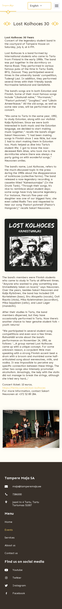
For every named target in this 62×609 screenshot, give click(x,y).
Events (9, 529)
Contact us (11, 553)
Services (10, 537)
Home (8, 521)
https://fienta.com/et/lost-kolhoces (23, 387)
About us (10, 545)
